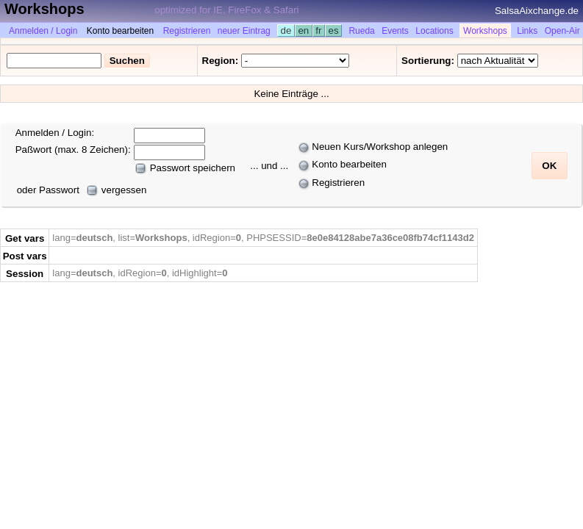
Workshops (485, 31)
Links (527, 31)
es (333, 30)
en (304, 30)
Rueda (361, 31)
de (286, 30)
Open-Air (562, 31)
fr (319, 30)
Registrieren (187, 31)
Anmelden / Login (43, 31)
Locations (434, 31)
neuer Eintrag (244, 31)
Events (395, 31)
